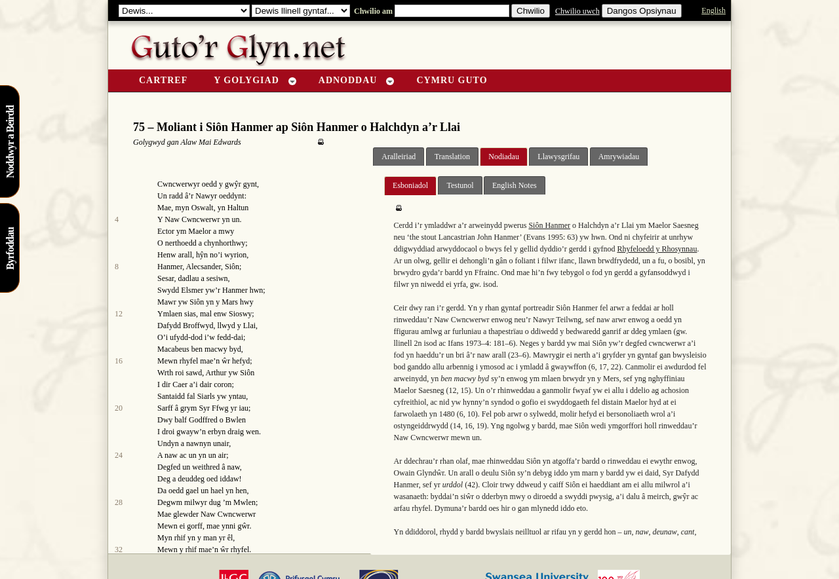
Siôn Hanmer (549, 225)
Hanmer (169, 266)
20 (119, 408)
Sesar (165, 278)
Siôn (232, 266)
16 (119, 360)
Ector (165, 231)
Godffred (203, 419)
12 (119, 313)
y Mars (227, 302)
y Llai (246, 325)
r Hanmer (233, 290)
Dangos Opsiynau (641, 11)
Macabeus (173, 349)
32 (119, 549)
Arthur (216, 372)
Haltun (238, 207)
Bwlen (235, 419)
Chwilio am (372, 11)
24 (119, 455)
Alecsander (204, 266)
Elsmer (192, 290)
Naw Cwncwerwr (228, 514)
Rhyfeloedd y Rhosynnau (657, 248)
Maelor (199, 231)
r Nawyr (204, 195)
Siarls (206, 396)
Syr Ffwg (213, 408)
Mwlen (244, 502)
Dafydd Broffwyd (185, 325)
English (713, 10)
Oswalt (202, 207)
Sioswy (240, 313)
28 (119, 502)
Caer (179, 384)
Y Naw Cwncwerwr (188, 219)
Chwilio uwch (577, 11)
